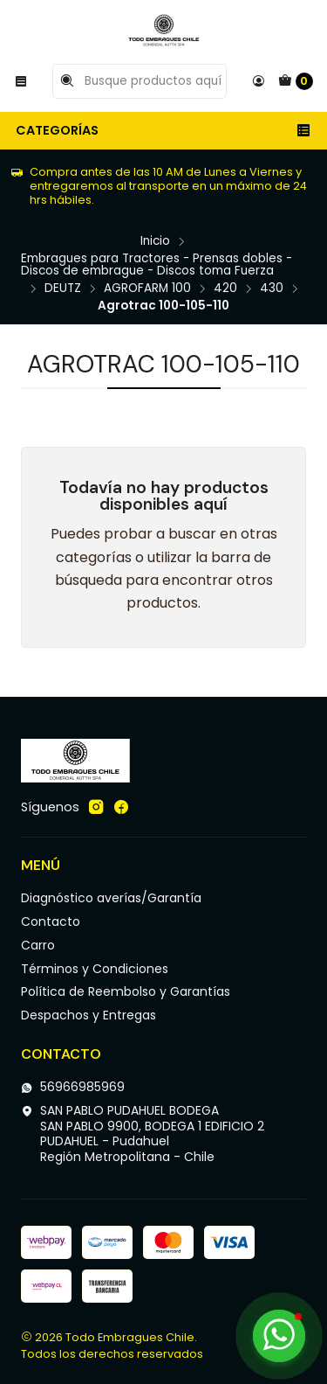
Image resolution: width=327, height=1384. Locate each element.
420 (225, 288)
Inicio (155, 241)
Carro (38, 945)
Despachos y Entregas (88, 1015)
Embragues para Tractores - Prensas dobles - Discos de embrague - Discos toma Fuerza (156, 264)
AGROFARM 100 (147, 288)
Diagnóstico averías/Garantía (111, 898)
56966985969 (73, 1086)
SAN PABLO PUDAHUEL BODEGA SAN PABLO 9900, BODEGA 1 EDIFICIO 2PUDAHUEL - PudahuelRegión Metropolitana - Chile (142, 1133)
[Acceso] (258, 81)
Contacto (50, 921)
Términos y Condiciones (94, 968)
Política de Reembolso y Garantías (125, 991)
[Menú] (20, 81)
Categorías (163, 130)
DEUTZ (62, 288)
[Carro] (296, 81)
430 (271, 288)
